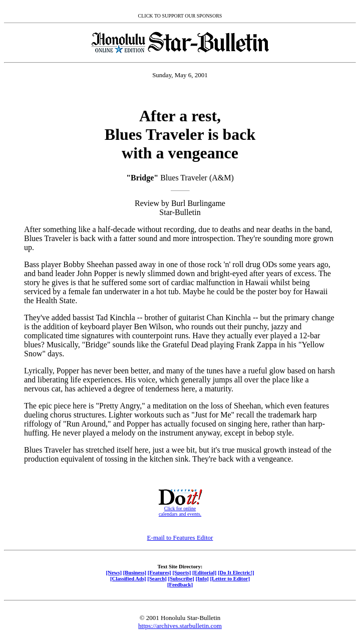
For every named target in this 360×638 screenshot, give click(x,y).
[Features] (159, 572)
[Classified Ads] (128, 578)
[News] (114, 572)
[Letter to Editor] (230, 578)
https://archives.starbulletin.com (180, 625)
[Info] (202, 578)
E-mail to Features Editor (180, 537)
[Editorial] (204, 572)
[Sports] (181, 572)
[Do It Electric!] (236, 572)
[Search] (157, 578)
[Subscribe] (181, 578)
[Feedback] (180, 584)
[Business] (134, 572)
